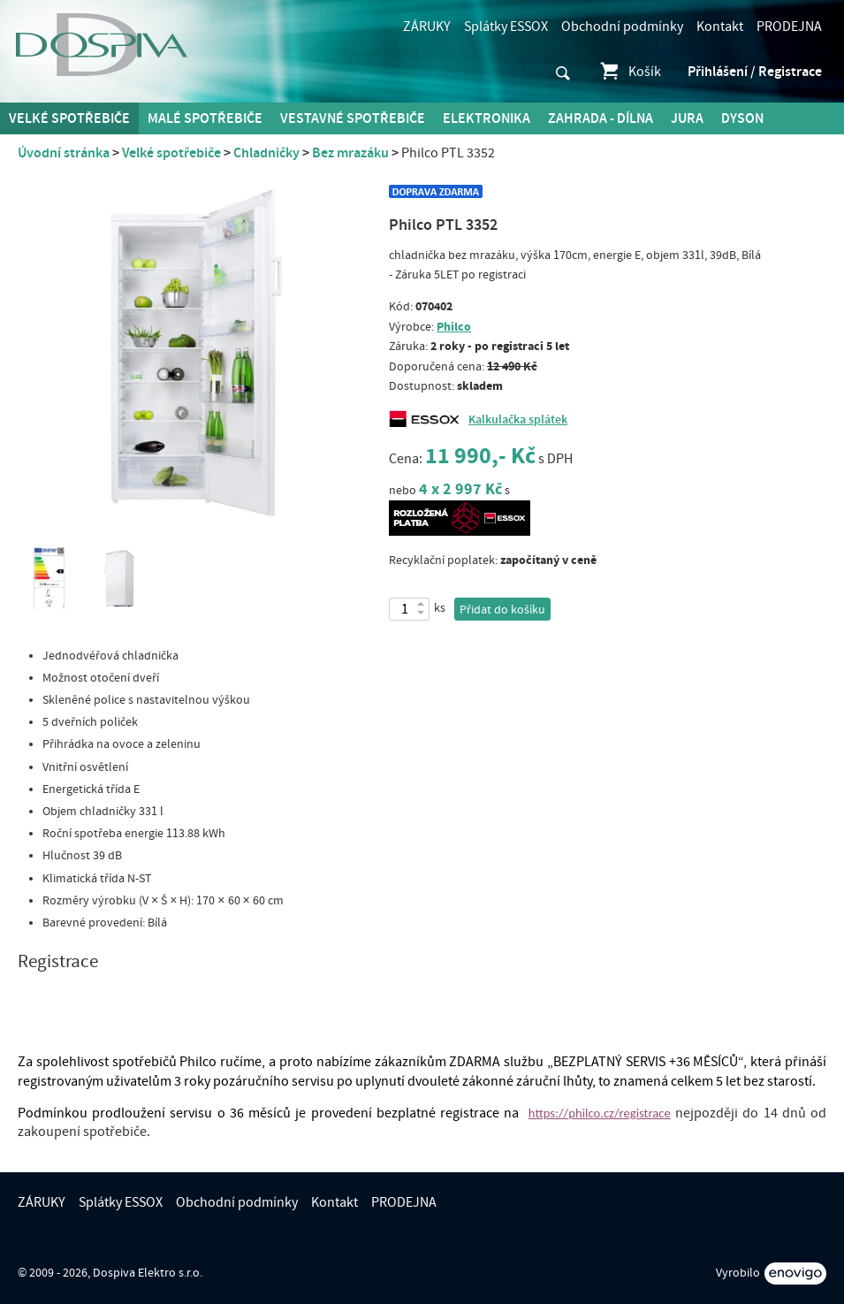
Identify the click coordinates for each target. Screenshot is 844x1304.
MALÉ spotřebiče (205, 118)
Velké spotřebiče (69, 118)
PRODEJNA (789, 26)
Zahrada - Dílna (600, 118)
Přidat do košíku (502, 610)
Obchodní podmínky (622, 26)
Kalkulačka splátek (517, 420)
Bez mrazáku (350, 153)
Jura (687, 118)
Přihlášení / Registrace (755, 72)
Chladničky (266, 153)
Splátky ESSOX (506, 26)
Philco (454, 326)
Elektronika (486, 118)
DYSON (742, 118)
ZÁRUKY (427, 26)
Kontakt (719, 26)
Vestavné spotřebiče (352, 118)
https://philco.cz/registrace (599, 1113)
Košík (629, 72)
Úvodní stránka (64, 153)
